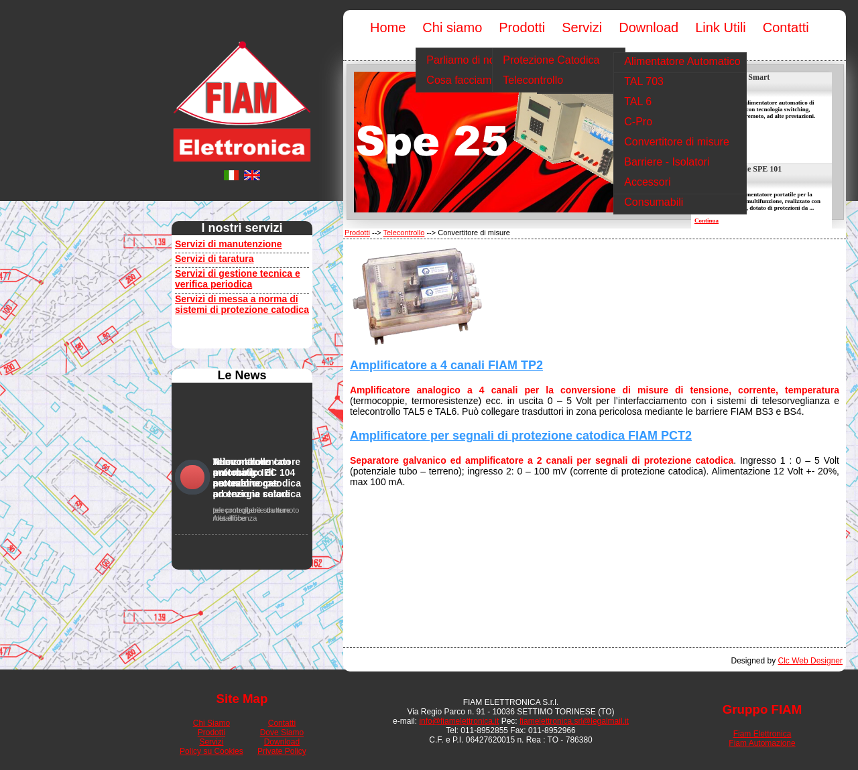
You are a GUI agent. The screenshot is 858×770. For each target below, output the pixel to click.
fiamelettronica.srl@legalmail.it (574, 721)
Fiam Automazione (762, 743)
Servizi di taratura (214, 258)
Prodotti (357, 233)
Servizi (211, 742)
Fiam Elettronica (762, 734)
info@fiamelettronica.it (459, 721)
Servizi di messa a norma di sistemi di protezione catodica (242, 304)
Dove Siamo (282, 732)
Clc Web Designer (810, 660)
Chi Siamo (211, 723)
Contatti (282, 723)
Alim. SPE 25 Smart (735, 77)
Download (282, 742)
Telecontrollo (404, 233)
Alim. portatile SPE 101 (741, 169)
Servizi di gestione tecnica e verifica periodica (237, 279)
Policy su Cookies (211, 751)
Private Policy (281, 751)
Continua (706, 220)
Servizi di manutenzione (228, 244)
